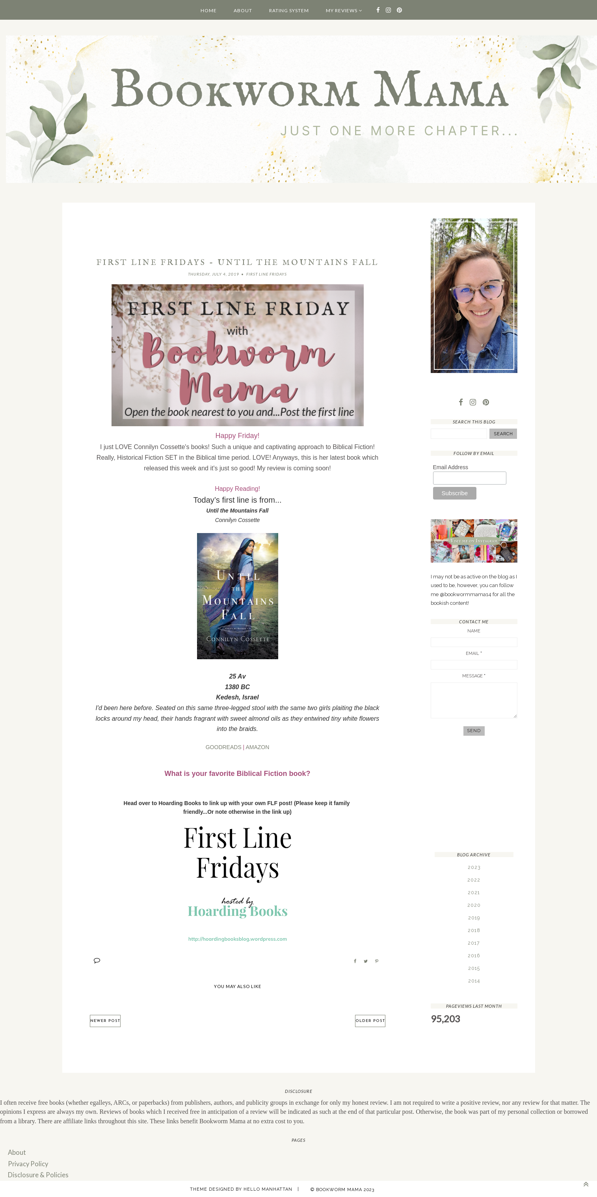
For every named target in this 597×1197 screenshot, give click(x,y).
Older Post (370, 1020)
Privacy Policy (27, 1162)
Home (209, 10)
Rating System (289, 10)
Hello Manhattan (268, 1187)
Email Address (450, 467)
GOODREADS (224, 747)
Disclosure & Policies (36, 1173)
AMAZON (257, 747)
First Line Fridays (266, 274)
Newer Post (105, 1020)
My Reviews (341, 10)
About (243, 10)
